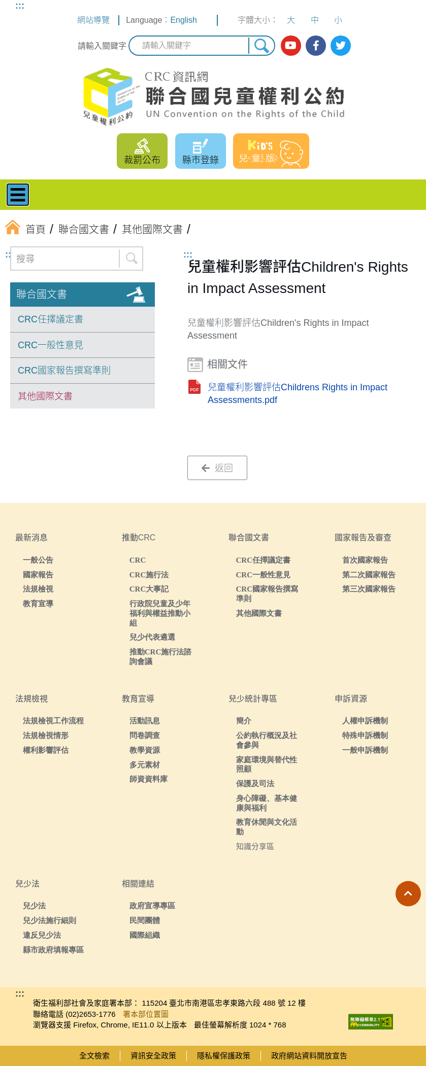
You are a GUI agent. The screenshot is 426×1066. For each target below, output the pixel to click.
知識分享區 (255, 846)
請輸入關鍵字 (102, 46)
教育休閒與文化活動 (266, 826)
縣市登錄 (200, 160)
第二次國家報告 (369, 574)
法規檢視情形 (46, 735)
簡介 (243, 720)
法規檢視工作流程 (53, 720)
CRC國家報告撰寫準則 (64, 370)
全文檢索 (94, 1055)
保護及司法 (255, 783)
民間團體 (144, 920)
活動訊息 (144, 720)
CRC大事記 (149, 589)
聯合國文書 (41, 294)
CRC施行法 (149, 574)
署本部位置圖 (146, 1014)
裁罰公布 (142, 160)
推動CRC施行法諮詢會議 (160, 656)
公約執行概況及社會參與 (266, 740)
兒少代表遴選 (152, 637)
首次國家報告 (365, 560)
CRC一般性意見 (50, 345)
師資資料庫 (148, 779)
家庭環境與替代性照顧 (266, 764)
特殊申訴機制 (365, 735)
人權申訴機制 (365, 720)
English (183, 20)
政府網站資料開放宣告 (309, 1055)
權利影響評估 (46, 750)
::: (19, 6)
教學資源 (144, 750)
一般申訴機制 (365, 750)
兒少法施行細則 (49, 920)
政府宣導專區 (152, 905)
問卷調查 (144, 735)
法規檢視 (38, 589)
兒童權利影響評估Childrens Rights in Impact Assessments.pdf (297, 393)
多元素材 (144, 764)
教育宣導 (38, 603)
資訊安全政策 (153, 1055)
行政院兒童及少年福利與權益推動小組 (159, 613)
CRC (137, 560)
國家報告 (38, 574)
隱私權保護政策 (223, 1055)
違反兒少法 (42, 935)
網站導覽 (93, 20)
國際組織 (144, 935)
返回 (217, 468)
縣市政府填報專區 (53, 949)
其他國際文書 (45, 396)
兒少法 (34, 905)
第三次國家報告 (369, 589)
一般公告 (38, 560)
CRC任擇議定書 (50, 319)
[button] (408, 893)
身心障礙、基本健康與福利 (266, 803)
